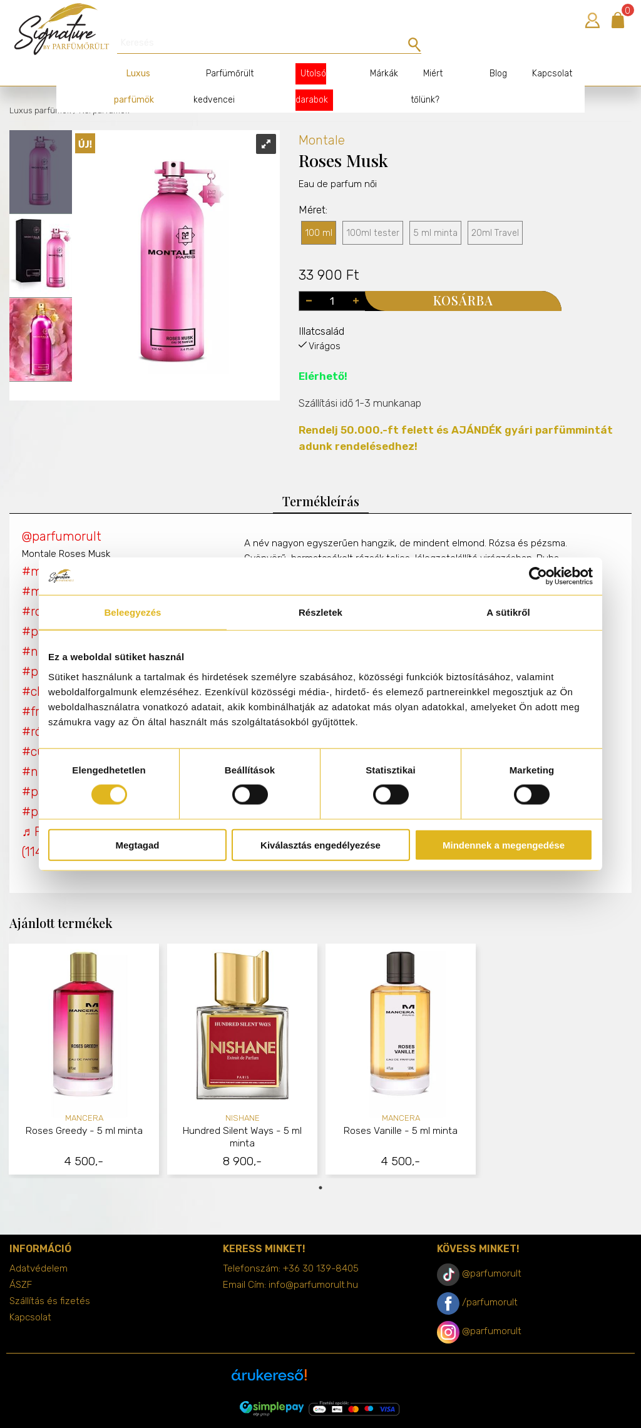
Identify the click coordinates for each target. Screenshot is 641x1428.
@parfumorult (61, 514)
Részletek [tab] (320, 612)
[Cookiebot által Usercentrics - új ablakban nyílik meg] (538, 576)
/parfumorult (490, 1280)
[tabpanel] (84, 1039)
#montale (50, 549)
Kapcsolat (540, 51)
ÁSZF (20, 1262)
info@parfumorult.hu (313, 1262)
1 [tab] (320, 1166)
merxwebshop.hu (345, 1410)
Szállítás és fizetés (49, 1279)
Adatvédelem (38, 1246)
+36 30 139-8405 (321, 1246)
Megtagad (137, 844)
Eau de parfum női (338, 186)
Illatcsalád (321, 309)
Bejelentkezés (592, 20)
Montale (322, 118)
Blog (486, 51)
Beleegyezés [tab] (132, 612)
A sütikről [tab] (508, 612)
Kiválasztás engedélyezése (320, 844)
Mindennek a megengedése (504, 844)
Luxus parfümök (40, 88)
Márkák (374, 51)
